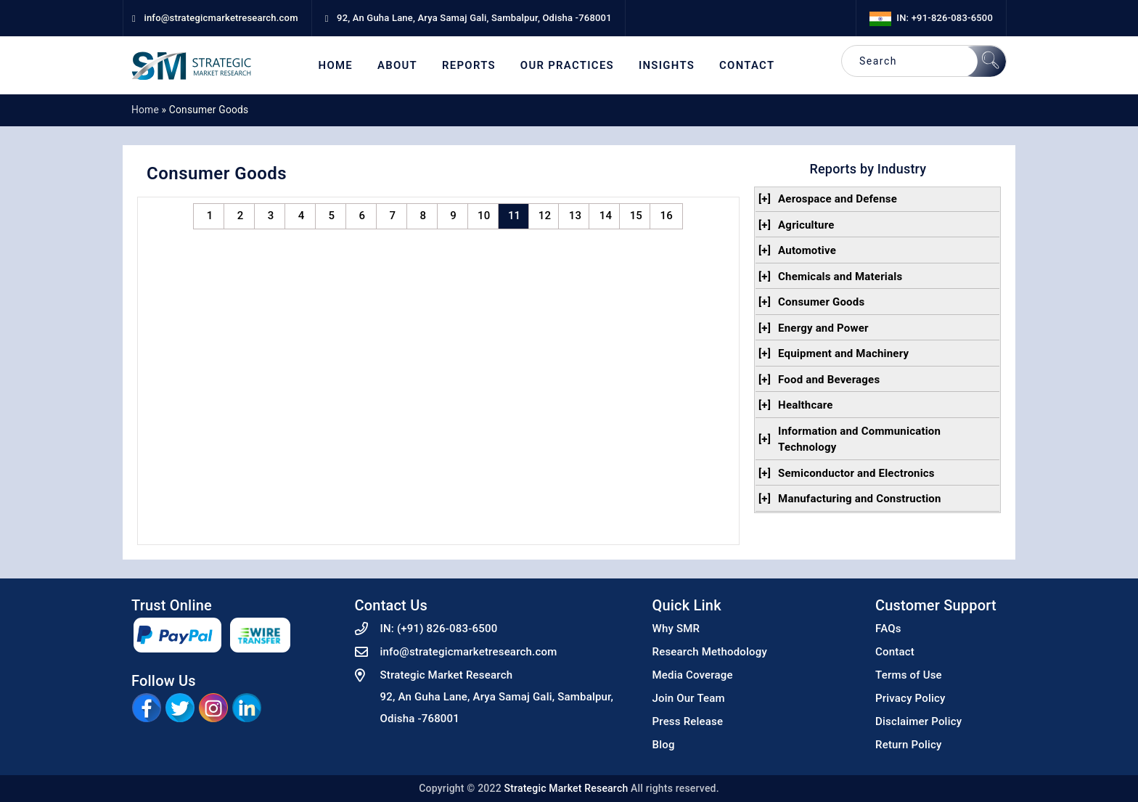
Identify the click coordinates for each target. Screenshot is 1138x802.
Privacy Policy (910, 698)
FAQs (888, 628)
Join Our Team (688, 698)
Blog (663, 744)
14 (605, 215)
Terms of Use (908, 675)
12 (545, 215)
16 (666, 215)
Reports (469, 65)
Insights (667, 65)
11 (514, 215)
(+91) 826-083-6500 (447, 628)
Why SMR (676, 628)
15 (636, 215)
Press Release (688, 721)
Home (336, 65)
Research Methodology (710, 651)
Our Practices (567, 65)
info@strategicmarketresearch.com (468, 651)
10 (484, 215)
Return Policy (908, 744)
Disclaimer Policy (918, 721)
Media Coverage (692, 675)
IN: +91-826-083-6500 (931, 17)
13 (575, 215)
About (397, 65)
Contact (746, 65)
